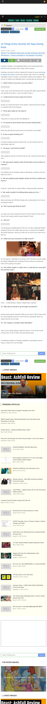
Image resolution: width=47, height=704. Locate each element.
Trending (36, 20)
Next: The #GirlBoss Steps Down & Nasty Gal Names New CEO (23, 53)
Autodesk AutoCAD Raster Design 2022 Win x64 (15, 500)
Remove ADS (40, 29)
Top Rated (29, 20)
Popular (23, 20)
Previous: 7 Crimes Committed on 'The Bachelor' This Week (21, 55)
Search (41, 353)
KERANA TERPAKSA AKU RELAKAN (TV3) (26, 468)
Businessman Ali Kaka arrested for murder (25, 510)
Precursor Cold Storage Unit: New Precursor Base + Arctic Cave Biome (22, 438)
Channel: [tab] (8, 25)
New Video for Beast (11, 393)
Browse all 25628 (14, 32)
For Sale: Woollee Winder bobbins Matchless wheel (28, 542)
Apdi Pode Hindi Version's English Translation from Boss (18, 410)
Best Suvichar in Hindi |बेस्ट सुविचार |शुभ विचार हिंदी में (27, 606)
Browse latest (4, 32)
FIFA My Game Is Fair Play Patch (23, 574)
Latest (17, 20)
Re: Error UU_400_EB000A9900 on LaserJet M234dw (29, 564)
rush (2, 68)
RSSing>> (11, 20)
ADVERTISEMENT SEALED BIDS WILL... (25, 447)
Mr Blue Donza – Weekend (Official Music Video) (15, 430)
